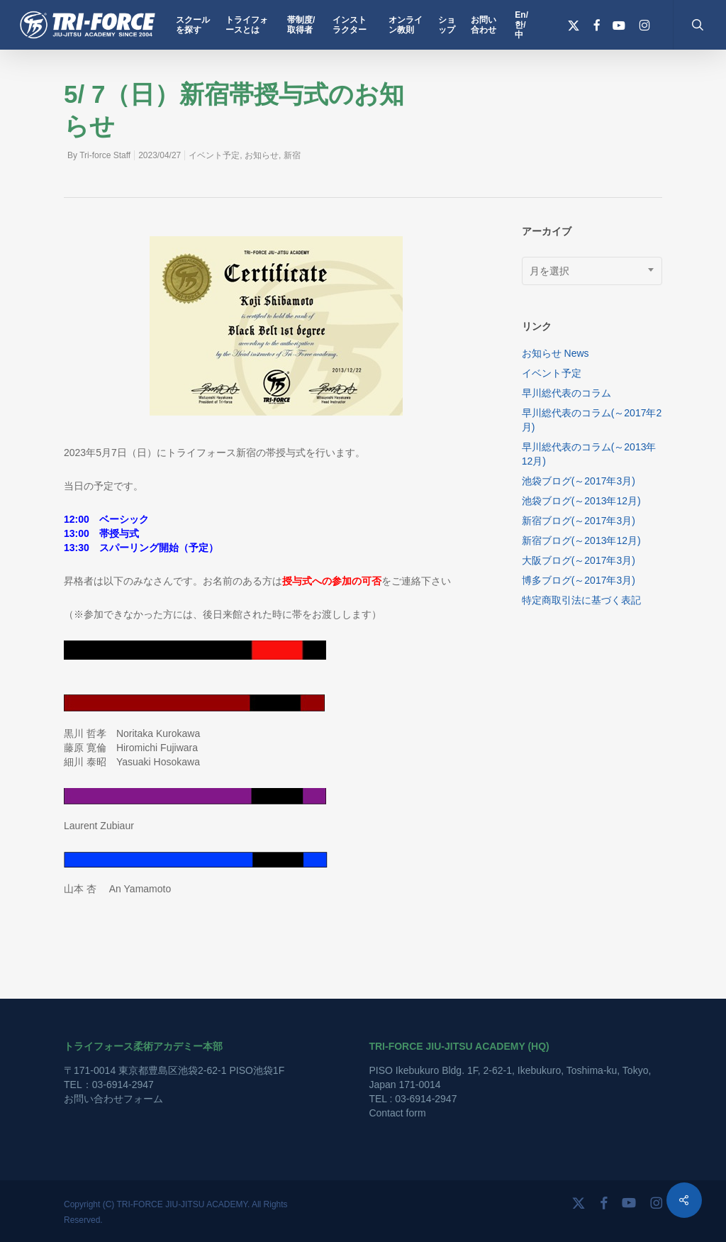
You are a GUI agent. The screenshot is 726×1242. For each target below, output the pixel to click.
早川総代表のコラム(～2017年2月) (592, 420)
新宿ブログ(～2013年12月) (581, 540)
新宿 (292, 155)
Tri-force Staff (104, 155)
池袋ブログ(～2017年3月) (578, 481)
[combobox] (592, 271)
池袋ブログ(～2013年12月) (581, 500)
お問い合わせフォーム (113, 1098)
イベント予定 (214, 155)
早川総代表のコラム (566, 393)
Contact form (397, 1113)
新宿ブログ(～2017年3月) (578, 520)
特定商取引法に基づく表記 (581, 600)
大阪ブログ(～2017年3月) (578, 560)
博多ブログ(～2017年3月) (578, 580)
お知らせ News (555, 353)
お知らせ (262, 155)
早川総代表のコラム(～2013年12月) (589, 454)
